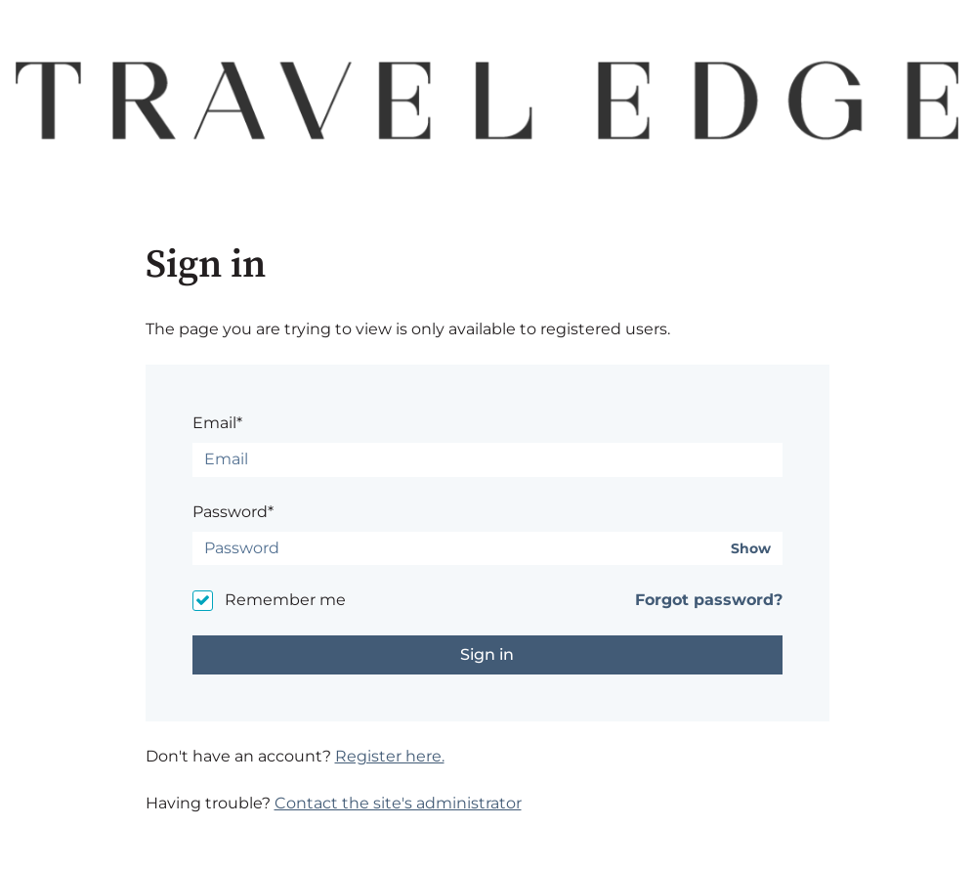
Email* (217, 422)
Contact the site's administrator (398, 803)
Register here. (390, 756)
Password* (233, 511)
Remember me (285, 599)
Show (751, 549)
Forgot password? (709, 599)
